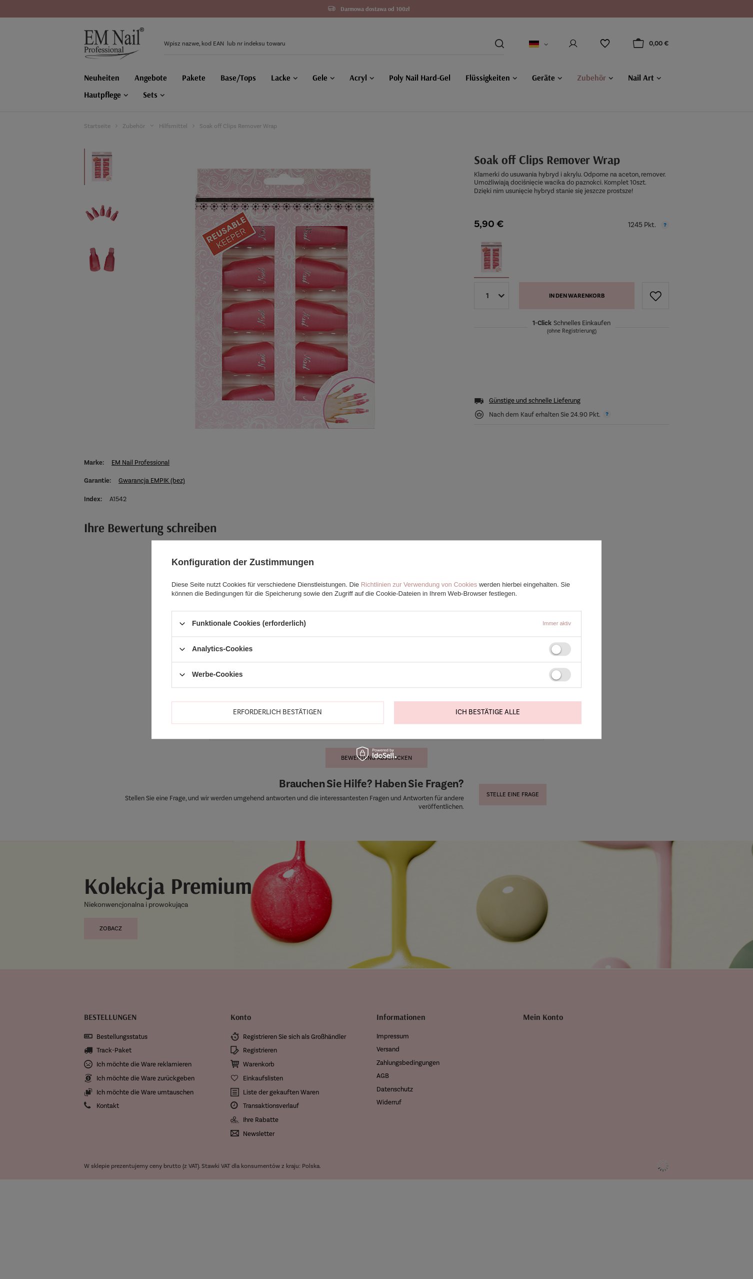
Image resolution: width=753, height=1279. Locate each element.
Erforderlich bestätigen (277, 712)
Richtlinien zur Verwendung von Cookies (419, 584)
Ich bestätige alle (488, 712)
